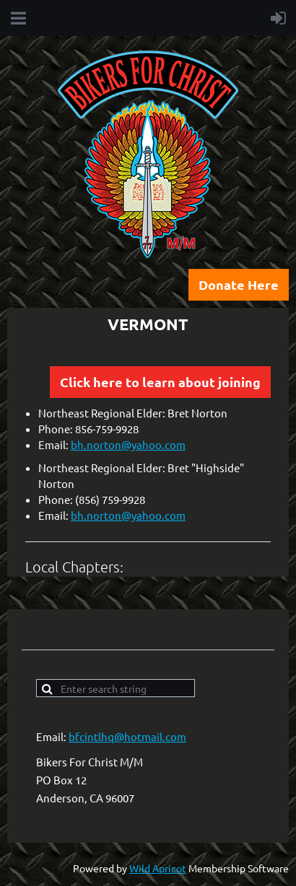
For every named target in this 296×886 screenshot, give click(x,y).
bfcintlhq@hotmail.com (127, 736)
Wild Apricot (157, 867)
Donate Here (239, 284)
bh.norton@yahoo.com (128, 444)
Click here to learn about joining (160, 381)
